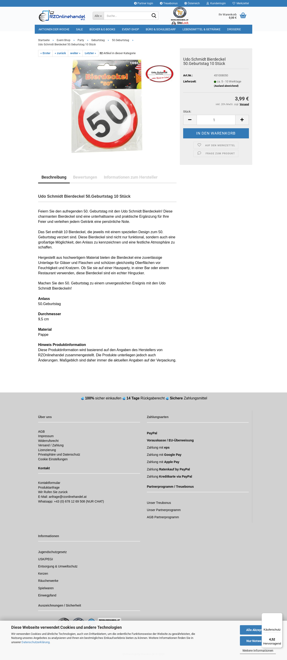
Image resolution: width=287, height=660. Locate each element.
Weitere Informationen (257, 650)
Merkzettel (241, 3)
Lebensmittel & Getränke (201, 29)
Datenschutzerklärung (36, 642)
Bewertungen (85, 177)
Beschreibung (53, 177)
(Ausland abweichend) (226, 85)
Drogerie (234, 29)
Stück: (187, 111)
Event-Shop (130, 29)
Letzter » (90, 53)
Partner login (143, 3)
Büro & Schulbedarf (161, 29)
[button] (192, 3)
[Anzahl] (216, 120)
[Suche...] (98, 16)
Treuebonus (169, 3)
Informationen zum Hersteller (131, 177)
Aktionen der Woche (54, 29)
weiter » (75, 53)
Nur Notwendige (258, 641)
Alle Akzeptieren (258, 630)
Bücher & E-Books (102, 29)
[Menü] (280, 615)
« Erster (45, 53)
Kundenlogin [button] (216, 3)
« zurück (60, 53)
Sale (79, 29)
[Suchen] (154, 16)
